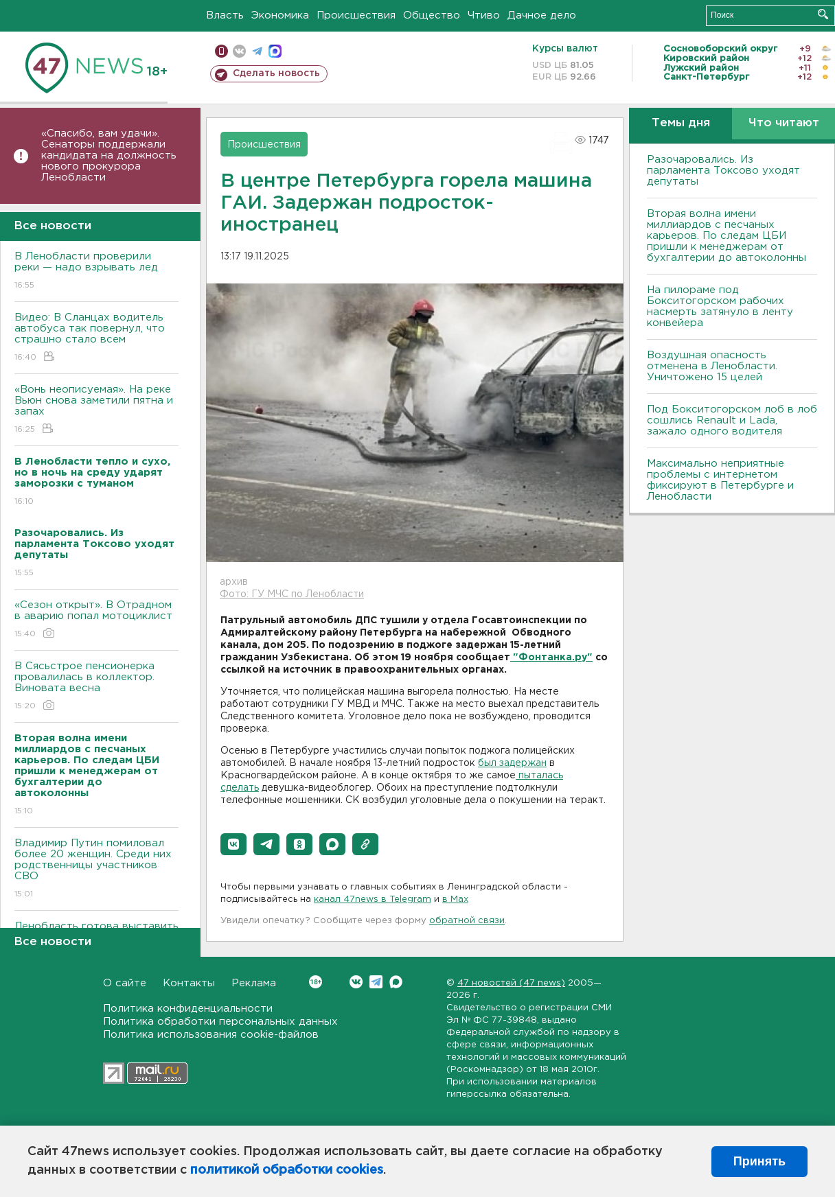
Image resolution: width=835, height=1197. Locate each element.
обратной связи (467, 921)
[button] (233, 844)
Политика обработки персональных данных (220, 1021)
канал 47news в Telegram (372, 899)
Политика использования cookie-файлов (211, 1034)
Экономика (280, 15)
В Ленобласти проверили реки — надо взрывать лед (96, 271)
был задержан (512, 763)
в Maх (455, 899)
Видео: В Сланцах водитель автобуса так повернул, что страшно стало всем (96, 338)
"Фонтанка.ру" (551, 657)
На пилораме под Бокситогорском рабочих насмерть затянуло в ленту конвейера (720, 306)
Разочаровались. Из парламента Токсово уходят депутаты (723, 170)
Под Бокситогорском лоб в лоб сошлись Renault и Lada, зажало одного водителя (732, 420)
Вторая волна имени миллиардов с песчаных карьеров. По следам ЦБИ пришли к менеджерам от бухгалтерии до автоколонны (726, 235)
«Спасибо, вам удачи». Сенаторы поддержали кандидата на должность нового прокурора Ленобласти (108, 155)
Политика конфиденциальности (188, 1008)
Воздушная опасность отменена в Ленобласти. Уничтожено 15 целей (712, 366)
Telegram (375, 981)
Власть (225, 15)
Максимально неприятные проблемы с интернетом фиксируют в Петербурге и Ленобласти (720, 480)
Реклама (253, 983)
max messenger (275, 51)
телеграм (257, 51)
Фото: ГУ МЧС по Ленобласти (292, 594)
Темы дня (681, 123)
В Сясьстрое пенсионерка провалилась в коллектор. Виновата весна (96, 687)
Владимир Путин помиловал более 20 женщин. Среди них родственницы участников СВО (96, 869)
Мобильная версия (221, 51)
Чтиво (484, 15)
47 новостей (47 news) (511, 983)
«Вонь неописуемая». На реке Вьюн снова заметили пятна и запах (96, 410)
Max (395, 981)
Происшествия (356, 15)
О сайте (124, 983)
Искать (823, 14)
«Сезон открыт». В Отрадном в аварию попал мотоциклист (96, 620)
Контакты (189, 983)
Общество (431, 15)
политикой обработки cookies (286, 1170)
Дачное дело (541, 15)
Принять (759, 1161)
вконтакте (239, 51)
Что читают (783, 123)
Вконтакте (315, 981)
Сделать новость (276, 73)
